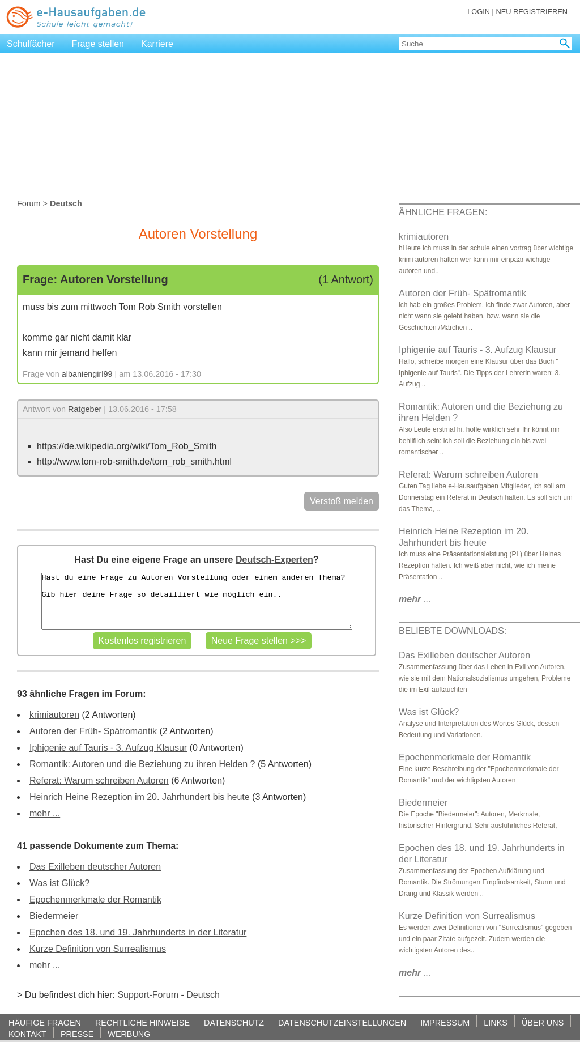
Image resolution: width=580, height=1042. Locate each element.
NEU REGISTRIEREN (532, 11)
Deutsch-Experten (274, 559)
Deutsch (203, 995)
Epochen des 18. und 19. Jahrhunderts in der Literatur (137, 932)
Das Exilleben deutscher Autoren (95, 866)
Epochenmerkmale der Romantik (95, 899)
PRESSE (77, 1034)
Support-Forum (147, 995)
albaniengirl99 (87, 373)
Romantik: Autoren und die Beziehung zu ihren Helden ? (142, 764)
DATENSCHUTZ (234, 1022)
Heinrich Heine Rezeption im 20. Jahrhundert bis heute (139, 797)
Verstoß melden (341, 501)
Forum (29, 203)
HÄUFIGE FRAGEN (44, 1022)
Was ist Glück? (59, 883)
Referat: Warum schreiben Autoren (99, 780)
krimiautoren (54, 715)
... (415, 599)
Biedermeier (53, 916)
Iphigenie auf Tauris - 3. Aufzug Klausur (108, 747)
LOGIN (478, 11)
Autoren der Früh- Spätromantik (93, 731)
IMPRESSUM (445, 1022)
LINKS (496, 1022)
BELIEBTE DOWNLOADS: (452, 631)
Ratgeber (84, 409)
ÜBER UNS (543, 1022)
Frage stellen (98, 44)
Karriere (157, 44)
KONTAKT (27, 1034)
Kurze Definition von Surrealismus (97, 949)
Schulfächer (31, 44)
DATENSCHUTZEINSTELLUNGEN (342, 1022)
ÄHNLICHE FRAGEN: (443, 212)
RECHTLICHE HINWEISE (142, 1022)
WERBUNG (129, 1034)
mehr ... (44, 813)
